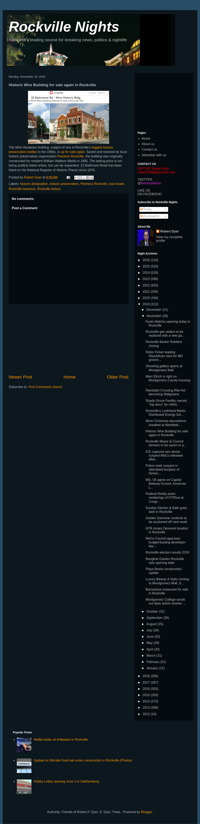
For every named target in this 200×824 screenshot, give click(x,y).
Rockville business (22, 189)
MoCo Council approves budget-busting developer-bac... (166, 542)
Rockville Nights (64, 27)
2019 (147, 304)
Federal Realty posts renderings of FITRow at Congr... (165, 497)
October (152, 611)
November (154, 316)
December (154, 309)
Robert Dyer (169, 231)
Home (69, 377)
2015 (147, 695)
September (154, 617)
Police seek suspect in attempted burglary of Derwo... (162, 469)
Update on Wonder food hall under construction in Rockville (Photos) (83, 760)
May (150, 643)
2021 (147, 291)
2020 (147, 298)
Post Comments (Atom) (45, 387)
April (150, 649)
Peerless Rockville (94, 184)
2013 (147, 707)
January (152, 668)
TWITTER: (145, 179)
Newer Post (20, 377)
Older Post (117, 377)
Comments (149, 216)
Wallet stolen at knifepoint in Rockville (61, 739)
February (153, 662)
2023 (147, 279)
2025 (147, 266)
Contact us (149, 149)
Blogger (146, 812)
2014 (147, 701)
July (149, 630)
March (151, 655)
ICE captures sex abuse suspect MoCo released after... (164, 455)
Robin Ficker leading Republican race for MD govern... (164, 356)
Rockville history (49, 189)
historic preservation (64, 184)
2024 (147, 272)
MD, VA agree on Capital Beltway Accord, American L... (166, 483)
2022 (147, 285)
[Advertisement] (68, 339)
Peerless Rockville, (71, 156)
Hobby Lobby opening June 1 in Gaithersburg (66, 781)
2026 (147, 260)
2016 (147, 688)
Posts (146, 209)
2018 (147, 676)
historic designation (34, 184)
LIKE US (144, 190)
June (150, 636)
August (151, 624)
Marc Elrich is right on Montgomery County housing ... (168, 380)
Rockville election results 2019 (167, 552)
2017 (147, 682)
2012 (147, 714)
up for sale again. (73, 152)
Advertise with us (154, 155)
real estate (116, 184)
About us (148, 144)
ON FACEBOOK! (150, 194)
